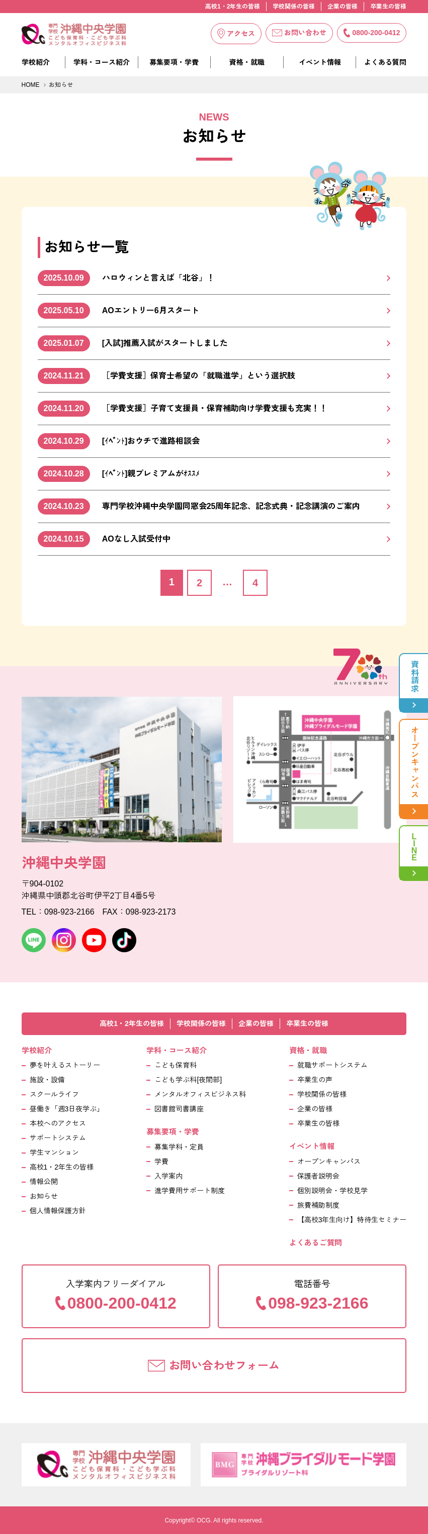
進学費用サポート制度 (189, 1191)
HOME (31, 84)
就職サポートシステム (332, 1065)
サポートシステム (58, 1138)
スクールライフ (54, 1094)
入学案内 (168, 1176)
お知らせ (44, 1196)
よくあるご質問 (315, 1242)
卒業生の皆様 (388, 6)
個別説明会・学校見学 (332, 1191)
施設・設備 (47, 1080)
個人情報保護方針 (58, 1211)
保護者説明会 (318, 1176)
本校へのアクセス (58, 1123)
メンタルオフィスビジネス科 (200, 1094)
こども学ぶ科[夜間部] (188, 1080)
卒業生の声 (314, 1080)
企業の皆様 (342, 6)
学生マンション (54, 1152)
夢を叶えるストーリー (65, 1065)
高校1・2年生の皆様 (232, 6)
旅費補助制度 (318, 1205)
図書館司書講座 (179, 1109)
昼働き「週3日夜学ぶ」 (67, 1109)
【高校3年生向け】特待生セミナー (352, 1220)
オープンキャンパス (329, 1162)
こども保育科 (175, 1065)
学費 (161, 1162)
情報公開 (44, 1182)
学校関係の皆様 (294, 6)
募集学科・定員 (179, 1147)
